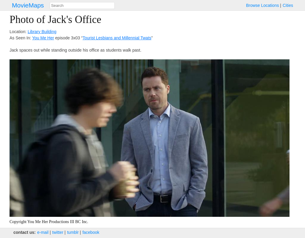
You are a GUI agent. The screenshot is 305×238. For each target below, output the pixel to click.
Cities (288, 5)
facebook (91, 232)
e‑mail (43, 232)
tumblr (73, 232)
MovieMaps (28, 5)
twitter (57, 232)
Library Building (42, 31)
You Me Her (43, 37)
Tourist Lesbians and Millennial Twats (117, 37)
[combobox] (82, 5)
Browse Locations (262, 5)
